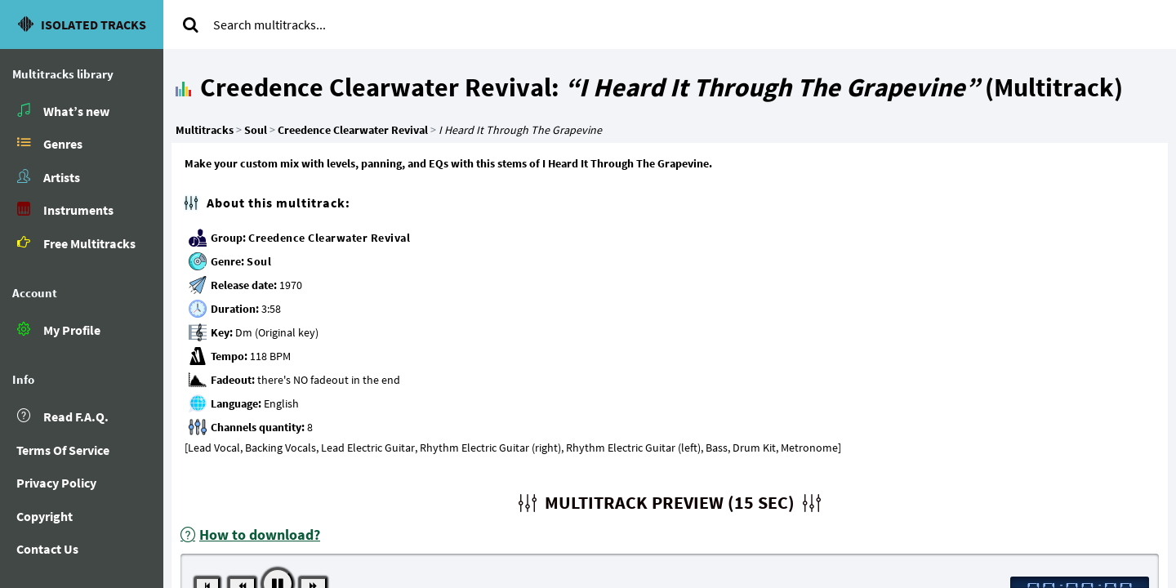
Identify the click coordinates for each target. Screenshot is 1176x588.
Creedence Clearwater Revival (329, 237)
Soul (259, 261)
